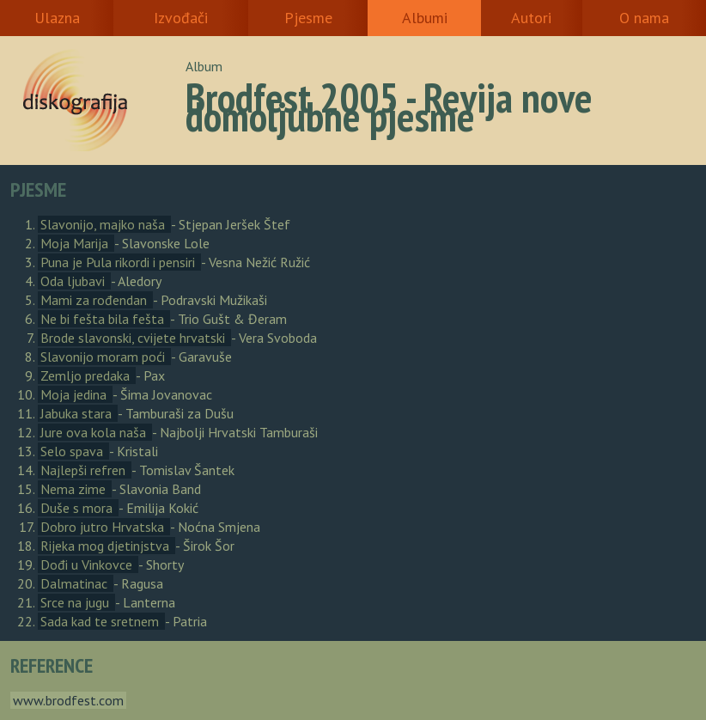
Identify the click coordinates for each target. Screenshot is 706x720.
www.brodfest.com (68, 700)
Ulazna (57, 17)
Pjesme (308, 17)
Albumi (424, 17)
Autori (531, 17)
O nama (644, 17)
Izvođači (181, 17)
